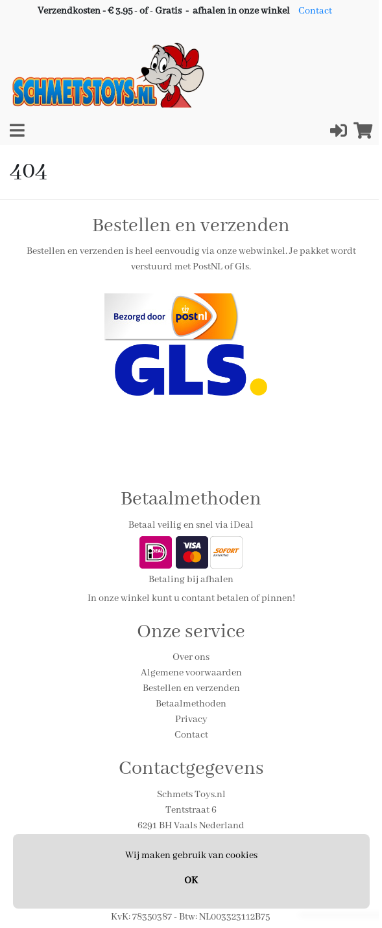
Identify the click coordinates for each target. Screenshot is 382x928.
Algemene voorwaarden (191, 673)
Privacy (191, 719)
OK (191, 881)
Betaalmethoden (191, 704)
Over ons (191, 657)
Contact (315, 11)
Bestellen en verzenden (191, 688)
